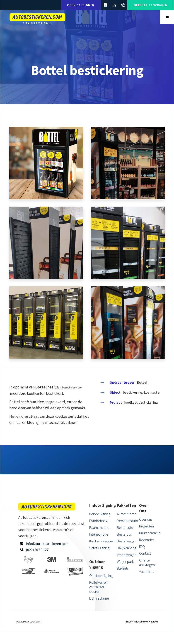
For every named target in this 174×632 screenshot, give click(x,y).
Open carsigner (80, 5)
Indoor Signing (99, 514)
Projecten (146, 526)
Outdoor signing (101, 575)
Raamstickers (99, 527)
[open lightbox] (46, 163)
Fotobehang (98, 520)
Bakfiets (122, 568)
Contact (145, 553)
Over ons (145, 519)
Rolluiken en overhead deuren (98, 587)
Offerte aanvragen (150, 5)
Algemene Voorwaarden (146, 621)
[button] (167, 17)
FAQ (142, 546)
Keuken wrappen (102, 541)
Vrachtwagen (126, 554)
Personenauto (127, 520)
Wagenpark (125, 561)
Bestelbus (124, 534)
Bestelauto (125, 527)
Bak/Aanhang (126, 548)
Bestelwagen (126, 541)
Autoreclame (126, 514)
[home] (37, 18)
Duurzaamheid (147, 533)
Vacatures (146, 571)
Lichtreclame (99, 598)
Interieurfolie (98, 534)
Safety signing (99, 548)
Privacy (129, 621)
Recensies (146, 539)
